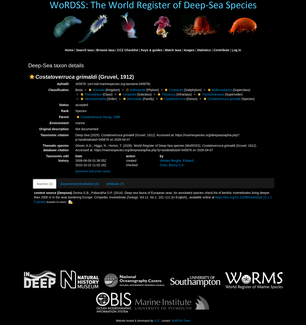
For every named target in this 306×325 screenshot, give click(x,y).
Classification (58, 90)
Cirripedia (126, 94)
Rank (65, 111)
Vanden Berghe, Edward (177, 160)
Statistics (204, 50)
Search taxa (85, 50)
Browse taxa (105, 50)
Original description (54, 129)
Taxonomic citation (54, 135)
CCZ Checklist (127, 50)
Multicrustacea (219, 90)
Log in (236, 50)
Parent (64, 117)
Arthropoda (135, 90)
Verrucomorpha (92, 99)
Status (64, 105)
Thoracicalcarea (210, 94)
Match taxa (173, 50)
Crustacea (173, 90)
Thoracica (165, 94)
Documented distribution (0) (79, 184)
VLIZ (156, 320)
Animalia (96, 90)
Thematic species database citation (56, 148)
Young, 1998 (97, 117)
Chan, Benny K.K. (172, 165)
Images (189, 50)
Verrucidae (132, 99)
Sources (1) (45, 184)
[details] (41, 202)
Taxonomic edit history (57, 158)
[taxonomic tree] (84, 171)
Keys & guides (151, 50)
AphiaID (63, 84)
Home (69, 50)
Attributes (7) (115, 184)
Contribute (221, 50)
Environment (59, 123)
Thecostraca (90, 94)
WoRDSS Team (181, 320)
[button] (31, 76)
